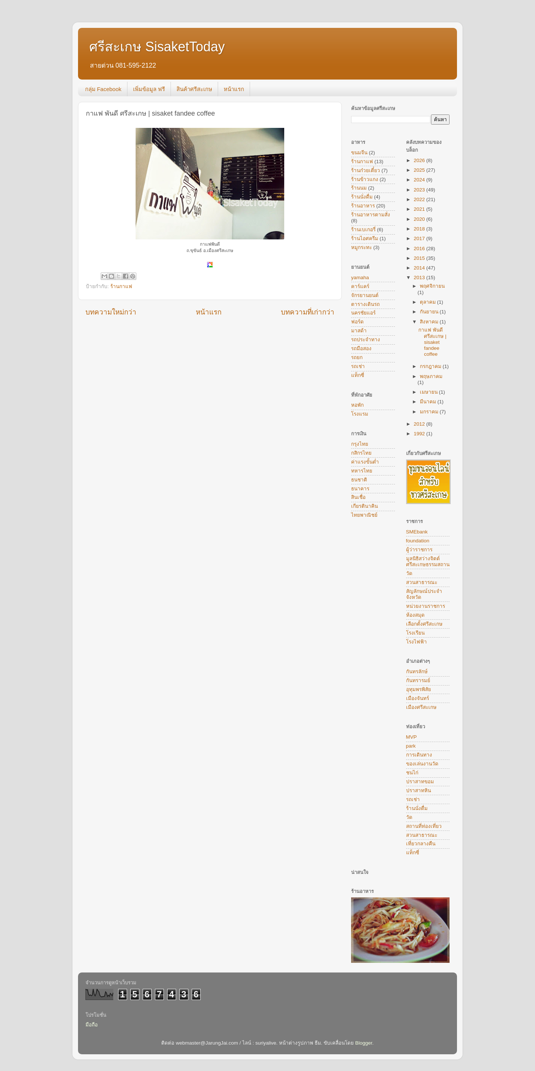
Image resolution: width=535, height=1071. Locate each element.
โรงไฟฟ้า (416, 642)
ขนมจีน (359, 152)
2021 (420, 209)
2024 (420, 180)
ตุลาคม (428, 302)
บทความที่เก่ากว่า (307, 312)
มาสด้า (359, 330)
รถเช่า (358, 366)
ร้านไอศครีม (364, 238)
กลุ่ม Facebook (103, 89)
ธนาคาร (360, 488)
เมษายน (429, 392)
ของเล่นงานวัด (422, 764)
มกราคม (430, 411)
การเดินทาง (419, 755)
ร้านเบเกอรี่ (363, 229)
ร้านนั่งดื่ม (362, 197)
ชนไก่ (412, 772)
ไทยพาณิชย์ (364, 515)
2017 (420, 238)
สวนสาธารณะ (421, 582)
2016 (420, 248)
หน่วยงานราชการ (425, 606)
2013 (420, 277)
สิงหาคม (430, 322)
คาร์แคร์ (360, 286)
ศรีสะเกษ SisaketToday (157, 46)
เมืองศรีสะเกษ (421, 707)
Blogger (363, 1043)
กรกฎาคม (431, 366)
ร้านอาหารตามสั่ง (370, 214)
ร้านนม (359, 188)
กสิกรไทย (361, 453)
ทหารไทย (361, 471)
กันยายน (430, 311)
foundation (417, 540)
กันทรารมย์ (418, 680)
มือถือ (91, 1025)
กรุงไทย (359, 444)
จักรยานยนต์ (365, 295)
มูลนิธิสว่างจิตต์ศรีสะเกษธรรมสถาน (428, 561)
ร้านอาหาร (363, 206)
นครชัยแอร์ (363, 313)
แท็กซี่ (357, 375)
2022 (420, 199)
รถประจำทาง (365, 339)
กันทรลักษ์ (417, 671)
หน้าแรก (234, 89)
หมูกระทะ (361, 247)
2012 (420, 424)
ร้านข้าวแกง (364, 179)
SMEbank (417, 532)
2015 (420, 258)
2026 (420, 160)
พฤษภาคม (431, 376)
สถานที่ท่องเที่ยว (424, 826)
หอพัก (357, 405)
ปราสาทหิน (418, 790)
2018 (420, 229)
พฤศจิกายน (432, 286)
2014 (420, 268)
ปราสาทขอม (420, 781)
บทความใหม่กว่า (110, 312)
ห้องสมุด (415, 615)
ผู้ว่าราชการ (419, 549)
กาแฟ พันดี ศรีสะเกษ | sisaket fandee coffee (432, 342)
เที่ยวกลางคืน (420, 843)
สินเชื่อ (358, 497)
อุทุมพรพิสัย (418, 689)
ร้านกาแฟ (121, 286)
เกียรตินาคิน (364, 506)
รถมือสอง (361, 348)
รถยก (357, 357)
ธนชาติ (359, 480)
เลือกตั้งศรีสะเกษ (424, 624)
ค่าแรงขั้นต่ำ (365, 462)
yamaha (360, 277)
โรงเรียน (415, 633)
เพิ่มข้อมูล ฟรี (149, 89)
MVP (411, 737)
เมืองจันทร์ (417, 698)
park (411, 746)
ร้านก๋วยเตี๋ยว (365, 170)
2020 (420, 219)
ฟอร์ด (357, 322)
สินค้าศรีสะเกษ (194, 89)
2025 (420, 170)
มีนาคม (429, 401)
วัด (409, 573)
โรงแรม (359, 414)
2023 (420, 190)
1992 (420, 433)
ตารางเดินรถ (365, 304)
